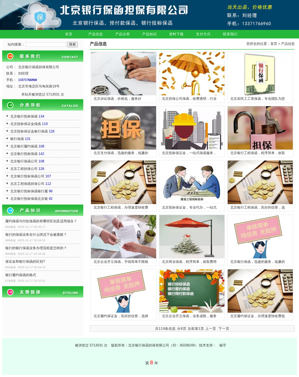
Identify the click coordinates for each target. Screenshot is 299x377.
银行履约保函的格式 (20, 275)
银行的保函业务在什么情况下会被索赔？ (36, 234)
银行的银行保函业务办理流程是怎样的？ (36, 248)
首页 (68, 34)
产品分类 (122, 34)
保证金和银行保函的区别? (25, 261)
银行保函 (17, 139)
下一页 (223, 328)
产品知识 (149, 34)
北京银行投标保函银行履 (29, 191)
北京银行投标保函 (24, 116)
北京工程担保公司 (24, 169)
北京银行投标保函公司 (27, 176)
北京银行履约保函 (24, 146)
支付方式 (203, 34)
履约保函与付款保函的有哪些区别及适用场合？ (41, 221)
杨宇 (222, 345)
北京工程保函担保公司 (27, 184)
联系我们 (230, 34)
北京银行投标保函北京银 (29, 198)
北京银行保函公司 (24, 161)
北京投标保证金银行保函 (29, 131)
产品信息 (95, 34)
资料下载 (176, 34)
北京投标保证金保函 (25, 124)
